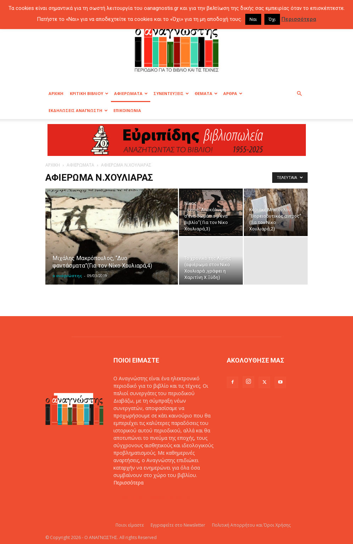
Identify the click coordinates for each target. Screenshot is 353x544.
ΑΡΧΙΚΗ (56, 93)
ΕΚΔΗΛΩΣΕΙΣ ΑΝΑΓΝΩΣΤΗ (78, 110)
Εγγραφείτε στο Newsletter (178, 525)
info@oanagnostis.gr (168, 497)
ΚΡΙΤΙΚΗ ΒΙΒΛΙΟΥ (89, 93)
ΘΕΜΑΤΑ (206, 93)
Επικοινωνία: (128, 497)
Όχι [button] (272, 19)
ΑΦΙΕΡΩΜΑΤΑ (131, 93)
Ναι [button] (253, 19)
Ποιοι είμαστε (130, 525)
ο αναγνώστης (67, 275)
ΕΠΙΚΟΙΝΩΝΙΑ (127, 110)
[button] (299, 93)
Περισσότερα (128, 482)
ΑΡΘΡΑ (232, 93)
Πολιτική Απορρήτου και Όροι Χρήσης (251, 525)
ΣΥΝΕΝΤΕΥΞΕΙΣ (171, 93)
